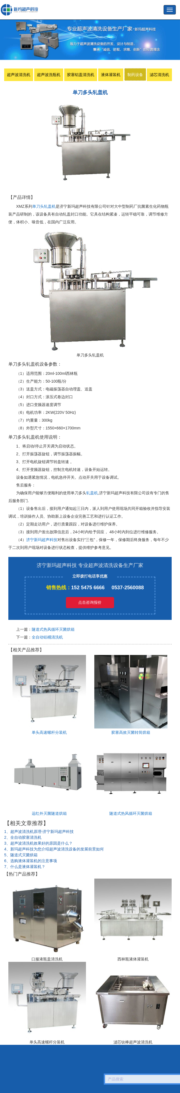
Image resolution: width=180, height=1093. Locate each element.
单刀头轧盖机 (44, 206)
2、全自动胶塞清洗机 (22, 837)
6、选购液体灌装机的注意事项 (30, 861)
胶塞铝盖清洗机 (80, 74)
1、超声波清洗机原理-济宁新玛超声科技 (39, 831)
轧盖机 (92, 493)
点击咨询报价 (90, 602)
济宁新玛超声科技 (41, 539)
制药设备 (135, 74)
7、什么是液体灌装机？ (24, 866)
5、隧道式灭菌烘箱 (21, 855)
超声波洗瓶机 (21, 10)
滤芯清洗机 (159, 74)
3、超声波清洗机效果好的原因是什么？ (38, 843)
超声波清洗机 (18, 74)
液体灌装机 (110, 74)
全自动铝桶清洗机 (47, 637)
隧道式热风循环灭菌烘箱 (53, 629)
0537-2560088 (128, 587)
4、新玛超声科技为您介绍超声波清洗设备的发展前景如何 (54, 849)
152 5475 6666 (88, 587)
